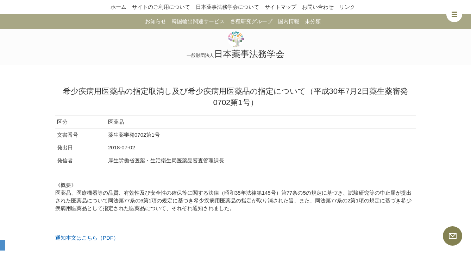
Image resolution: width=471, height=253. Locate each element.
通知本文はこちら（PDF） (87, 238)
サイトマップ (280, 7)
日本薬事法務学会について (227, 7)
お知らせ (155, 21)
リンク (347, 7)
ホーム (118, 7)
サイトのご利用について (161, 7)
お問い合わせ (318, 7)
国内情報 (288, 21)
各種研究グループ (251, 21)
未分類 (313, 21)
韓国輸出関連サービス (198, 21)
